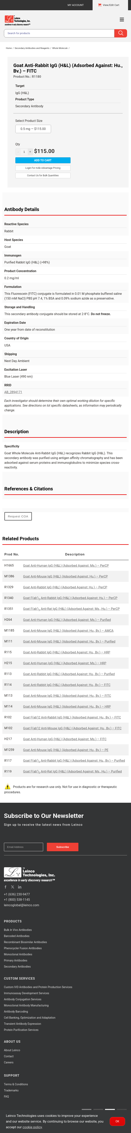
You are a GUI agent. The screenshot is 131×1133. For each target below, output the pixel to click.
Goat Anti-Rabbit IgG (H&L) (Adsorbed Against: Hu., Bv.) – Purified (69, 674)
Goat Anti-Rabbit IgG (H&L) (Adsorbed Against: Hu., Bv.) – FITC (66, 685)
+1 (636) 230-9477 (17, 894)
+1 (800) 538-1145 (17, 900)
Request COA (18, 516)
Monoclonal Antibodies (18, 954)
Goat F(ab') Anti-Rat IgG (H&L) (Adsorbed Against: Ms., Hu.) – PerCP (71, 609)
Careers (8, 1062)
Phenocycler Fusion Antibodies (23, 948)
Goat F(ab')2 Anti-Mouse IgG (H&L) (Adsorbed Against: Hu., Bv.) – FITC (72, 728)
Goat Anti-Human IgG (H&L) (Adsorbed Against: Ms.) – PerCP (66, 565)
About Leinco (12, 1050)
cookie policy (32, 1127)
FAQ (6, 1096)
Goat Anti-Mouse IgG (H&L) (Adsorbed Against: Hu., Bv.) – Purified (69, 641)
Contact (9, 1056)
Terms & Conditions (16, 1084)
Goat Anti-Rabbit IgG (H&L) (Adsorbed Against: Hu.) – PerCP (65, 587)
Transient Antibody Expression (22, 1023)
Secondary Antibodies (17, 966)
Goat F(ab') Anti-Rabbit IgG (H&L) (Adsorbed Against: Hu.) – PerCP (70, 598)
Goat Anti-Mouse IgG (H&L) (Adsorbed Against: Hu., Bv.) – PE (65, 750)
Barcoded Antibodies (17, 936)
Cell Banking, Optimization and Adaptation (29, 1017)
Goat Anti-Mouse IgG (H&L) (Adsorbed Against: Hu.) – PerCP (65, 576)
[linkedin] (19, 886)
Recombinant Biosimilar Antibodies (25, 942)
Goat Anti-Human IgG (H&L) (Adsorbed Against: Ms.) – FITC (64, 739)
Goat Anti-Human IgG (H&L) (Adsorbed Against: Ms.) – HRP (64, 663)
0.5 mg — (33, 128)
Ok (117, 1121)
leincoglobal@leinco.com (21, 905)
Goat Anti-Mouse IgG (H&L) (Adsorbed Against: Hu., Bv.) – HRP (67, 706)
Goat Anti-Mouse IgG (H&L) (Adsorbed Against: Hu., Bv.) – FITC (67, 696)
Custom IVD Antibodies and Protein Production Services (38, 987)
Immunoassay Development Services (26, 993)
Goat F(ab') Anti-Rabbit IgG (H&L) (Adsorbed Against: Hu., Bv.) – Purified (74, 760)
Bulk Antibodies (18, 929)
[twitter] (12, 886)
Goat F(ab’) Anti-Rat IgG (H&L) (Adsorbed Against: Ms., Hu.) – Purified (72, 771)
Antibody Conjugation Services (22, 999)
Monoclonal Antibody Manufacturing (26, 1005)
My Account (76, 5)
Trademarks (11, 1090)
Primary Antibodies (15, 960)
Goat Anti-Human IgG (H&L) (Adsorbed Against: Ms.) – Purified (67, 620)
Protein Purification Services (21, 1029)
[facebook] (5, 886)
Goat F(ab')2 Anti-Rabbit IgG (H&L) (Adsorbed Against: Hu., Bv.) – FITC (72, 717)
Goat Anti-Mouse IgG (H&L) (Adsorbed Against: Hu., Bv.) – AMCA (68, 631)
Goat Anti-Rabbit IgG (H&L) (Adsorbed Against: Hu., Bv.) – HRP (66, 652)
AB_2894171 (13, 392)
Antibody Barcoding (16, 1011)
